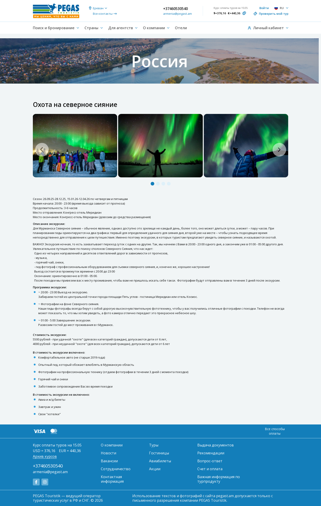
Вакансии (109, 460)
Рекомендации (210, 453)
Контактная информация (112, 479)
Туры (153, 445)
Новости (108, 453)
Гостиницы (159, 453)
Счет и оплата (209, 468)
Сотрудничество (115, 468)
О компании (112, 445)
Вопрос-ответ (209, 460)
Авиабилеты (160, 460)
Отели (181, 27)
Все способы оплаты (275, 431)
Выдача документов (215, 445)
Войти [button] (264, 8)
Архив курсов (45, 456)
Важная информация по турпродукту (218, 479)
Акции (154, 468)
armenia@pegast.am (177, 14)
